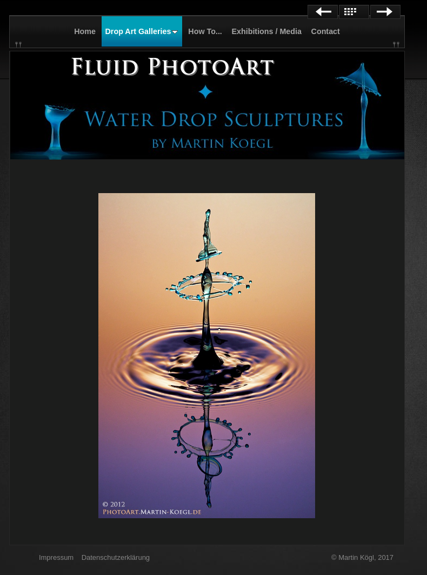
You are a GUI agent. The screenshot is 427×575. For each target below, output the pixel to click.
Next (385, 12)
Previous (323, 12)
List (354, 12)
